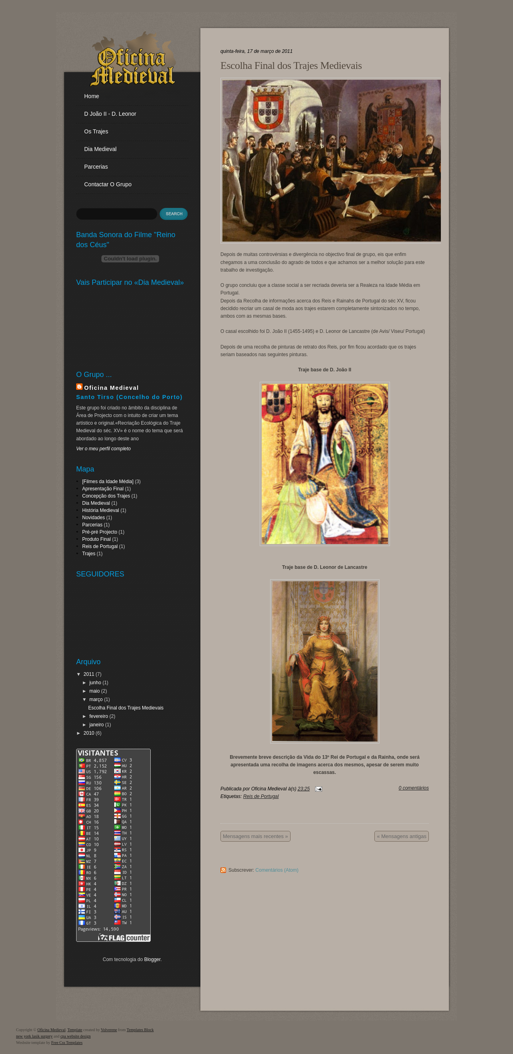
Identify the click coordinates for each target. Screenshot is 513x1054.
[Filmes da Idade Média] (107, 481)
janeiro (96, 725)
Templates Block (140, 1030)
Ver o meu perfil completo (103, 448)
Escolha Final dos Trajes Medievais (126, 708)
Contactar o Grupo (107, 184)
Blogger (152, 959)
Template (74, 1030)
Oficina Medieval (111, 388)
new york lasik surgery (34, 1036)
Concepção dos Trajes (106, 496)
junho (95, 682)
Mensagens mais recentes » (255, 836)
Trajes (88, 553)
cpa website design (76, 1036)
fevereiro (98, 716)
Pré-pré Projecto (99, 532)
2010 (89, 733)
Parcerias (96, 166)
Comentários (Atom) (276, 870)
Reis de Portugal (100, 546)
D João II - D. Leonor (110, 114)
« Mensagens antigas (401, 836)
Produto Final (96, 539)
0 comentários (414, 788)
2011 (89, 674)
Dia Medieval (96, 503)
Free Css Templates (67, 1042)
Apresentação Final (102, 489)
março (96, 699)
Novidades (93, 517)
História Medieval (100, 510)
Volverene (109, 1030)
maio (94, 691)
